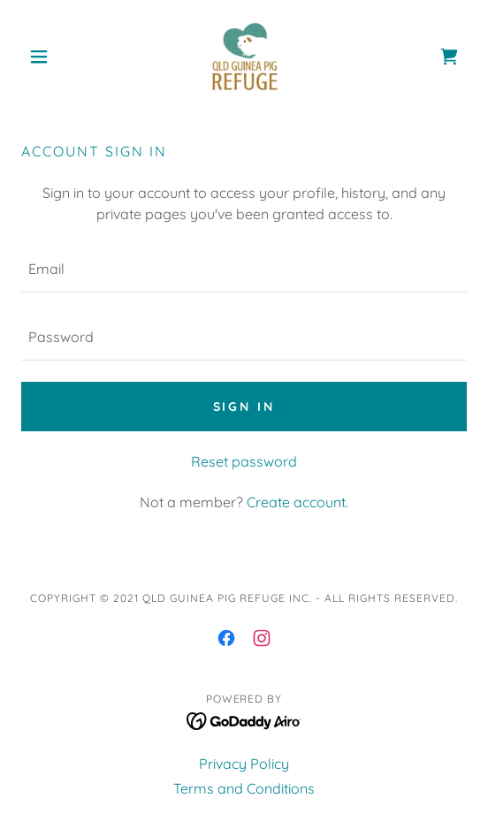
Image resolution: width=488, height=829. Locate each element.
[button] (54, 56)
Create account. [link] (297, 502)
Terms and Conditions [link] (244, 788)
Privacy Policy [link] (244, 763)
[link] (244, 56)
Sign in (244, 406)
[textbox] (244, 269)
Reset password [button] (244, 461)
